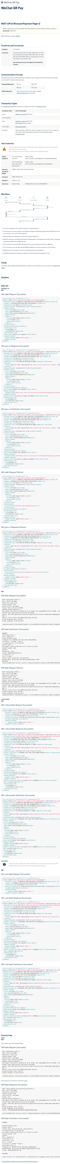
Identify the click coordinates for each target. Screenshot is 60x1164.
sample (20, 114)
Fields (4, 262)
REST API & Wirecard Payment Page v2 (20, 23)
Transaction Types (9, 103)
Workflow (5, 194)
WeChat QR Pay (12, 7)
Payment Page (6, 1035)
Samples (5, 277)
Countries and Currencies (12, 45)
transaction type (8, 106)
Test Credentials (7, 143)
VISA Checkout (7, 1161)
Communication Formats (12, 74)
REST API (4, 286)
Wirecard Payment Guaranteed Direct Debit (24, 1161)
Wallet (18, 36)
